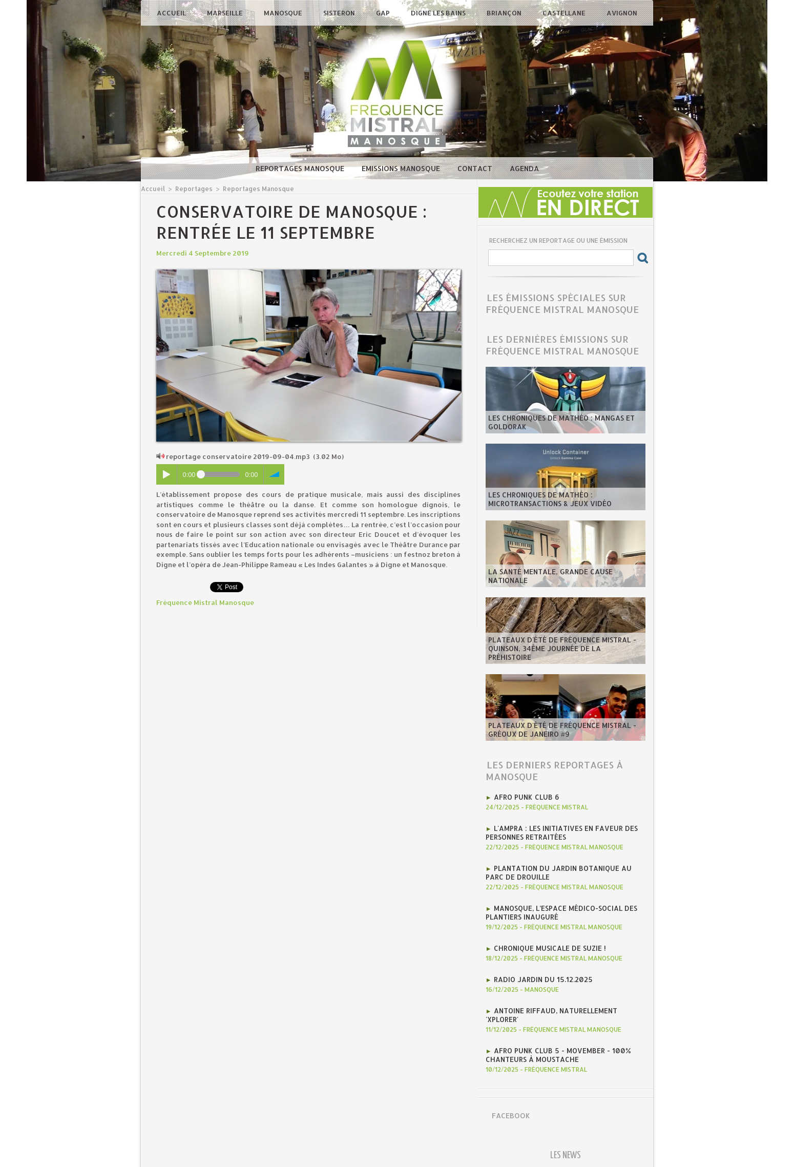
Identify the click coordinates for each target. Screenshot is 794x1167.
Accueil (172, 13)
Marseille (225, 13)
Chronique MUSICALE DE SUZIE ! (548, 944)
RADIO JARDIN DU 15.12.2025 (542, 975)
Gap (383, 13)
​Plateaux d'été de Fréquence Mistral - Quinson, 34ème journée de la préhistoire (564, 653)
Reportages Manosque (301, 168)
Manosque (284, 13)
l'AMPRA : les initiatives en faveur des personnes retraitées (559, 831)
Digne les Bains (439, 13)
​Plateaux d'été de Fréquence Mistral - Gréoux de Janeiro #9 (560, 730)
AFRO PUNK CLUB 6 (525, 797)
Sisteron (340, 13)
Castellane (564, 13)
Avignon (622, 13)
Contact (475, 168)
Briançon (505, 13)
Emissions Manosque (402, 168)
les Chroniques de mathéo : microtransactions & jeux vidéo (548, 499)
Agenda (524, 168)
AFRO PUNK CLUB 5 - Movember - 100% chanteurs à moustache (555, 1048)
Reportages (191, 188)
